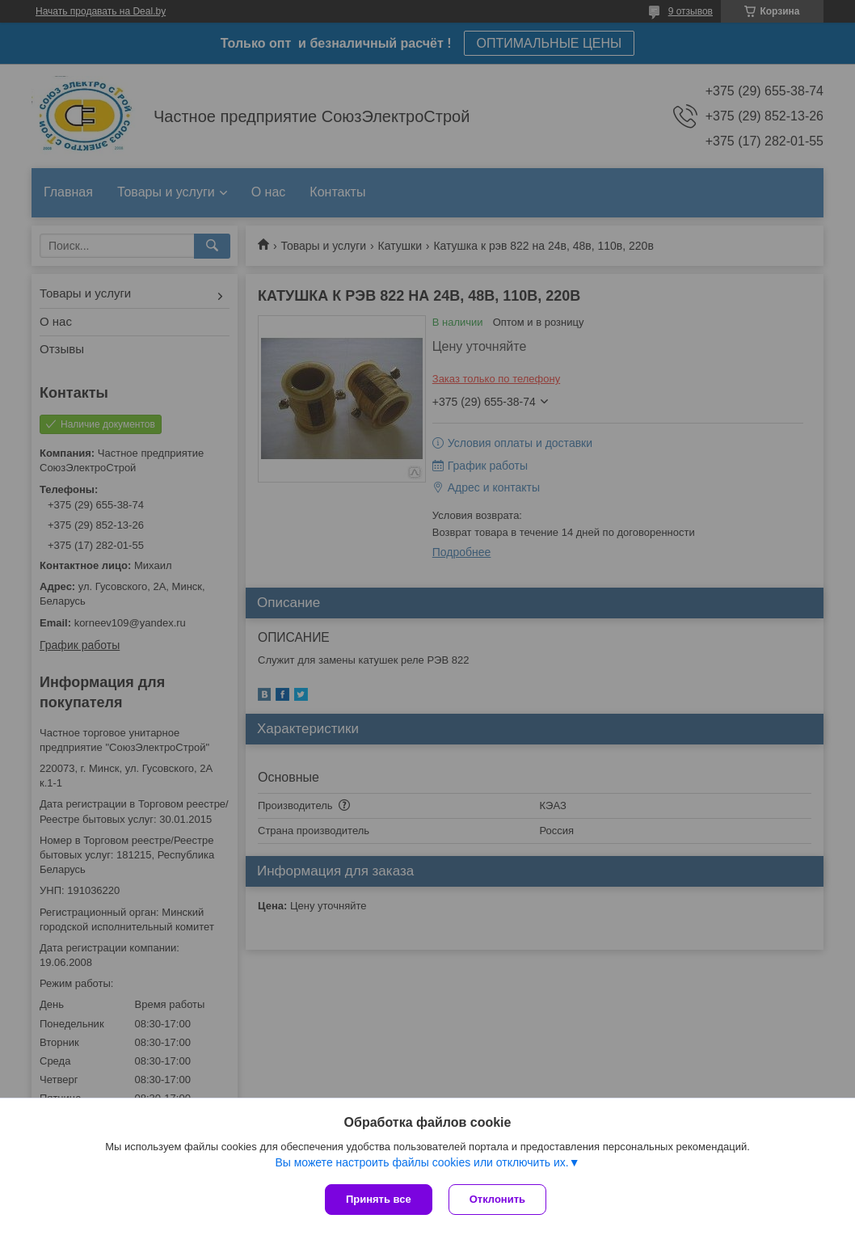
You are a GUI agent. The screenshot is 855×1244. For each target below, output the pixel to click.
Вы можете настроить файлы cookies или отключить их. (421, 1162)
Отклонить (497, 1199)
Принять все (378, 1199)
